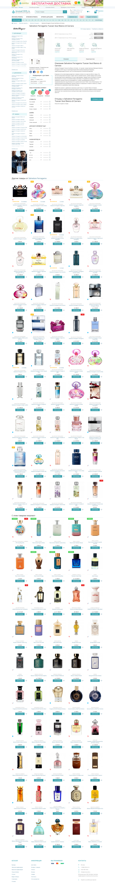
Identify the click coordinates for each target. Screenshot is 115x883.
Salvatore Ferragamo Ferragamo (18, 93)
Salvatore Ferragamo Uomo (20, 371)
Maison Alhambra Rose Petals (39, 742)
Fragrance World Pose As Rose (20, 708)
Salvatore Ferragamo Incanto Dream (20, 305)
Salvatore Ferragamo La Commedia (19, 136)
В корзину (20, 210)
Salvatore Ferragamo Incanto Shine (39, 205)
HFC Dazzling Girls (20, 542)
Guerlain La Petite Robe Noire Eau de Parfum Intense (95, 742)
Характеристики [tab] (90, 59)
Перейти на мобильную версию (88, 879)
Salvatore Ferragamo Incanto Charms (95, 205)
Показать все (15, 69)
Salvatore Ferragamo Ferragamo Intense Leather (18, 95)
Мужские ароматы (32, 17)
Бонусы (33, 872)
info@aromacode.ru (85, 872)
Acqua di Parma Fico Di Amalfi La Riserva (57, 808)
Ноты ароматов (35, 879)
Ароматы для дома (47, 17)
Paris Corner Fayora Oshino (39, 542)
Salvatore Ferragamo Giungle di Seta (18, 134)
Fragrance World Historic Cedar (38, 609)
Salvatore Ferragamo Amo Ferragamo (17, 36)
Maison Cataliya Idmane (76, 675)
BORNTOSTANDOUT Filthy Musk (95, 609)
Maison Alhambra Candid (57, 775)
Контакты (33, 876)
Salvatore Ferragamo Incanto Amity (19, 64)
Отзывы (14, 881)
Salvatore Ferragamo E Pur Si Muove (18, 125)
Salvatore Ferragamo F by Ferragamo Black (17, 86)
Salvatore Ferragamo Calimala (18, 119)
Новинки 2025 (73, 17)
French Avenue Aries (76, 808)
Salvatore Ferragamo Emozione (18, 50)
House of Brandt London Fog (20, 642)
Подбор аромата (92, 17)
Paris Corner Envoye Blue (57, 576)
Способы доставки (34, 7)
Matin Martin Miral (57, 642)
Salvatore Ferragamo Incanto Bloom (76, 372)
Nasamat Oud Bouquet (57, 609)
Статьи (13, 874)
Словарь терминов (86, 29)
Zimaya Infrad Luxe (76, 642)
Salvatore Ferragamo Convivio (18, 123)
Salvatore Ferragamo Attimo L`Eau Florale (19, 48)
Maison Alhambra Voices (76, 742)
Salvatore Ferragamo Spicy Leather (19, 104)
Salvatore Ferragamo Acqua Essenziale (17, 76)
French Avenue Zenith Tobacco (95, 775)
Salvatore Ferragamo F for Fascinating (17, 58)
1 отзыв (62, 201)
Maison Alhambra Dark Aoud (38, 775)
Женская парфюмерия (17, 867)
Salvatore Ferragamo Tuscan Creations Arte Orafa (18, 144)
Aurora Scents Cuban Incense (20, 742)
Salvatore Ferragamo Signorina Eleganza (76, 205)
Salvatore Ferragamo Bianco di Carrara (18, 117)
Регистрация (99, 7)
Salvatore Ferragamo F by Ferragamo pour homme (17, 91)
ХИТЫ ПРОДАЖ (16, 20)
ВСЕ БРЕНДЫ (98, 20)
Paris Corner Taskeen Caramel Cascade (95, 543)
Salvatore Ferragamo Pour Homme (19, 102)
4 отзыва (42, 201)
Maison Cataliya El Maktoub (57, 675)
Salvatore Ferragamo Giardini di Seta (18, 131)
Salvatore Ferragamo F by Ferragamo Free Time (17, 88)
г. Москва (20, 7)
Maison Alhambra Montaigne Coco (95, 808)
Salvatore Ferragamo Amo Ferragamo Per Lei (17, 39)
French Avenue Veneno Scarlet (39, 808)
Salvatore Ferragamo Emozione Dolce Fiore (18, 52)
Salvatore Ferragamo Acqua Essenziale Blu (17, 79)
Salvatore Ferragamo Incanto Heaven (76, 405)
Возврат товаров (35, 867)
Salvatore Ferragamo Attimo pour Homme (19, 81)
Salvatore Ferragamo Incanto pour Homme (19, 101)
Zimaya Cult (20, 675)
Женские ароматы (17, 17)
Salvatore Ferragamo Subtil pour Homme (38, 305)
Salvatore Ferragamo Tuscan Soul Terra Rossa (95, 504)
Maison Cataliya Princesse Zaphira (39, 675)
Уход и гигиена (15, 872)
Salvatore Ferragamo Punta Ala (18, 139)
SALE (81, 17)
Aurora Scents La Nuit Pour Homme (95, 708)
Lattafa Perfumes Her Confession (20, 609)
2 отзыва (61, 234)
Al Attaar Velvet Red (76, 841)
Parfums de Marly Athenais (76, 609)
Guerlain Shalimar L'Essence (57, 841)
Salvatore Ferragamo (38, 178)
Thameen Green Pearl (76, 576)
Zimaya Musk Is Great (95, 642)
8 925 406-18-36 (84, 869)
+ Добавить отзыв (97, 99)
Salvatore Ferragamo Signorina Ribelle (57, 338)
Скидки (83, 7)
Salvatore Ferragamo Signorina (57, 205)
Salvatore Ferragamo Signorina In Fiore (95, 239)
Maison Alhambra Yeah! (57, 742)
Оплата (33, 869)
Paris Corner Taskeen (20, 576)
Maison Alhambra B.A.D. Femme (20, 775)
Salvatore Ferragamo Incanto (18, 62)
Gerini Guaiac (95, 576)
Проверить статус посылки (68, 7)
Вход (94, 7)
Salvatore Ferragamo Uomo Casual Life (39, 372)
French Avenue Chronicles (20, 808)
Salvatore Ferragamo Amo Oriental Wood (19, 43)
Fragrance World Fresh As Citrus (38, 708)
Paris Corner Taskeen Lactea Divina (57, 542)
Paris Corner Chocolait (39, 642)
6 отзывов (24, 201)
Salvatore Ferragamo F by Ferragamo (17, 55)
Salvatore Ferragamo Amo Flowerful (19, 41)
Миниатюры (60, 17)
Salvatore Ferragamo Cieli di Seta (19, 121)
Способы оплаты (50, 7)
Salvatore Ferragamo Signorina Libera (39, 272)
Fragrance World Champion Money (57, 708)
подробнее (57, 51)
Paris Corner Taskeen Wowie (76, 542)
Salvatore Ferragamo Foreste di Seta (19, 127)
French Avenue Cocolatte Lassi (76, 775)
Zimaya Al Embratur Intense (95, 675)
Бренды (14, 865)
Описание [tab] (66, 59)
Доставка (33, 865)
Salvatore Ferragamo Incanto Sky (38, 471)
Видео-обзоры (15, 876)
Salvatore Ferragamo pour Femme (57, 305)
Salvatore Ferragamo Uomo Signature (57, 239)
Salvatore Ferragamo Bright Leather (19, 83)
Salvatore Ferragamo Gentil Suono (19, 129)
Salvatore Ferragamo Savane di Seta (19, 141)
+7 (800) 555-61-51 (77, 10)
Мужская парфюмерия (17, 869)
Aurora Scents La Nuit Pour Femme (76, 708)
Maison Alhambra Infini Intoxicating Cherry (20, 842)
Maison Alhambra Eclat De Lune (38, 841)
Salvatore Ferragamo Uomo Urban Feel (76, 471)
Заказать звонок (74, 13)
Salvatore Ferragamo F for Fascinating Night (17, 60)
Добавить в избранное (97, 29)
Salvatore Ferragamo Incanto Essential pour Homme (18, 98)
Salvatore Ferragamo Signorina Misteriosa (20, 205)
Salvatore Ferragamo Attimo (17, 45)
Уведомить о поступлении (98, 34)
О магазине (14, 879)
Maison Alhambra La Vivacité (95, 841)
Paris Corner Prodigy (38, 576)
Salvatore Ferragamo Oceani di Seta (19, 138)
